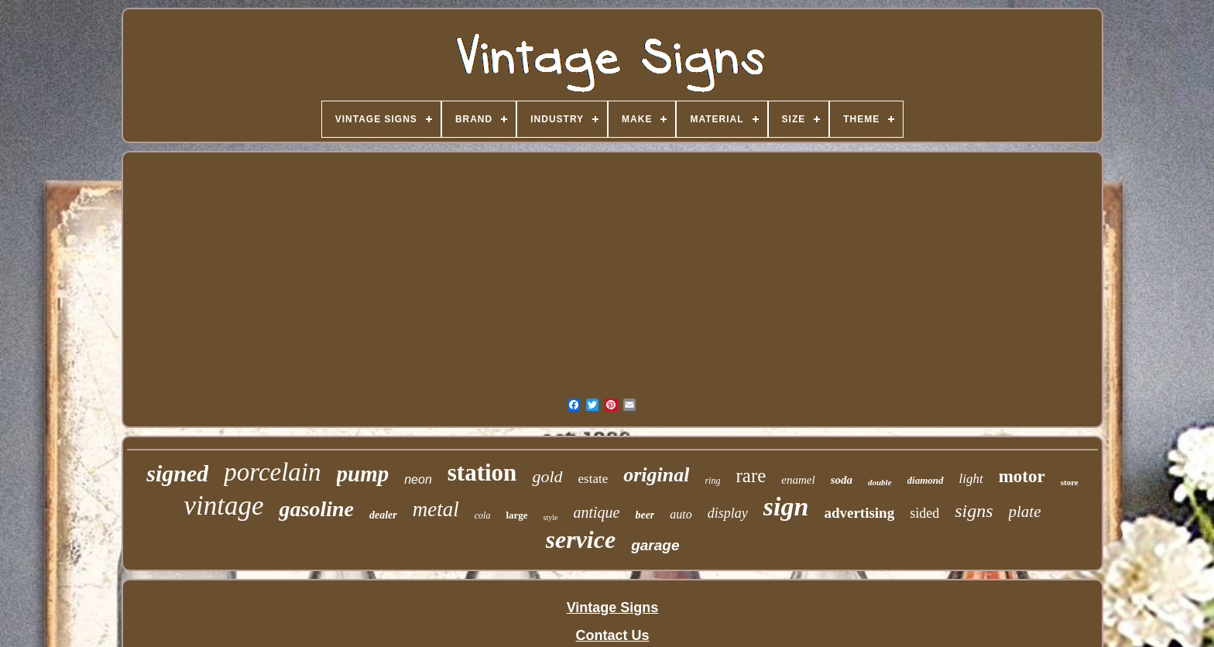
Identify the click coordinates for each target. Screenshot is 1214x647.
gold (547, 476)
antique (596, 512)
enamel (797, 480)
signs (974, 511)
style (551, 517)
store (1070, 482)
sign (786, 506)
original (656, 475)
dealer (383, 515)
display (728, 513)
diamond (925, 480)
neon (418, 479)
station (482, 472)
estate (593, 478)
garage (655, 545)
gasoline (316, 509)
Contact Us (612, 635)
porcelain (272, 472)
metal (436, 509)
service (581, 539)
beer (644, 515)
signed (177, 473)
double (880, 482)
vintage (223, 506)
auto (680, 514)
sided (924, 513)
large (516, 515)
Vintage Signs (613, 607)
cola (483, 515)
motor (1022, 476)
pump (363, 473)
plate (1025, 511)
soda (841, 480)
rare (751, 475)
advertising (859, 513)
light (971, 478)
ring (712, 480)
